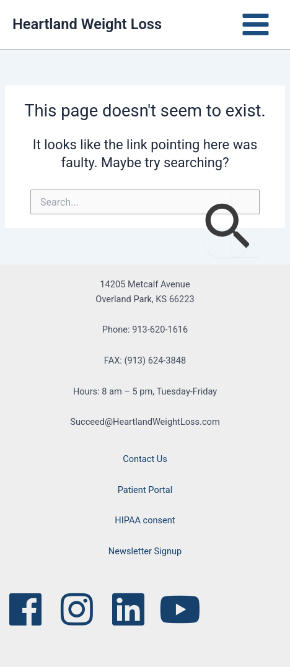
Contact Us (145, 458)
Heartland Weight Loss (87, 24)
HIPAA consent (145, 520)
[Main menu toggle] (256, 24)
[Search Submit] (226, 228)
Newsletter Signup (145, 551)
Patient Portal (145, 489)
